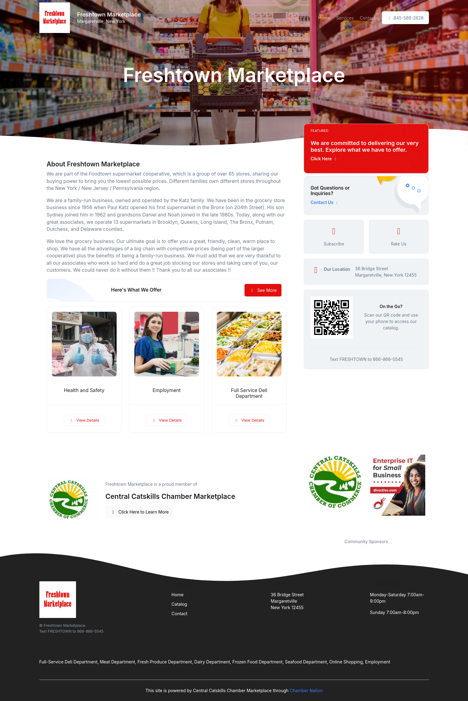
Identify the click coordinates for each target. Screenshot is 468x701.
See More (263, 290)
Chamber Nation (306, 690)
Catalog (179, 604)
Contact (368, 17)
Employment (167, 390)
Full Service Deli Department (249, 393)
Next (433, 493)
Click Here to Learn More (140, 511)
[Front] (55, 17)
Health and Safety (84, 390)
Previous (299, 493)
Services (345, 17)
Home (324, 17)
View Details (84, 420)
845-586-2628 (405, 17)
